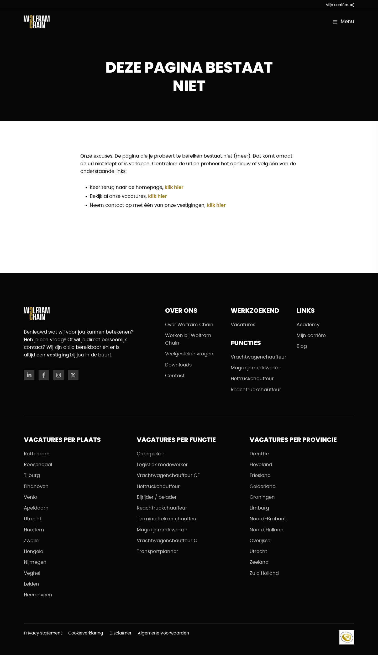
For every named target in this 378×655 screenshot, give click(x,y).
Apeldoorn (36, 508)
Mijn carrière (340, 5)
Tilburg (32, 475)
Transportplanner (157, 551)
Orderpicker (150, 454)
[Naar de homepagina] (37, 21)
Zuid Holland (264, 573)
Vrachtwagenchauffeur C (167, 540)
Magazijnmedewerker (256, 368)
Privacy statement (43, 633)
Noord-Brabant (268, 519)
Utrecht (32, 519)
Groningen (262, 497)
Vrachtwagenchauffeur (258, 357)
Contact (175, 376)
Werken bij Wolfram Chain (188, 339)
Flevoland (261, 464)
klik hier (174, 187)
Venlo (30, 497)
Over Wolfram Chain (189, 325)
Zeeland (259, 562)
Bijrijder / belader (157, 497)
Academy (308, 325)
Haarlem (34, 530)
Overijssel (260, 540)
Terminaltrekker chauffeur (167, 519)
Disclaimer (120, 633)
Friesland (260, 475)
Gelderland (263, 486)
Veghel (32, 573)
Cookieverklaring (85, 633)
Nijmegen (35, 562)
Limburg (259, 508)
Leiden (31, 584)
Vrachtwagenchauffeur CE (168, 475)
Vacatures (243, 325)
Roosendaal (38, 464)
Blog (302, 346)
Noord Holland (267, 530)
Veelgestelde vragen (189, 354)
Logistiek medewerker (162, 464)
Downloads (178, 365)
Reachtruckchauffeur (256, 389)
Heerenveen (38, 595)
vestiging (58, 355)
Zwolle (31, 540)
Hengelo (33, 551)
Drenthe (259, 454)
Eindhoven (36, 486)
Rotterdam (37, 454)
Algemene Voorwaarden (163, 633)
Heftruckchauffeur (252, 378)
